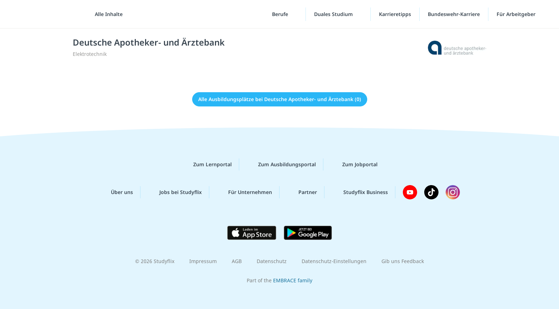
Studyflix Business (360, 192)
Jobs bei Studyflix (175, 192)
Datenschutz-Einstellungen (334, 261)
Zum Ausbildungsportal (281, 164)
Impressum (203, 261)
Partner (302, 192)
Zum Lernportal (207, 164)
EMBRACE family (292, 280)
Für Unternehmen (244, 192)
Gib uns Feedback (402, 261)
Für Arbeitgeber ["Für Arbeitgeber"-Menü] (517, 14)
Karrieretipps (395, 14)
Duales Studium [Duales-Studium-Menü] (334, 14)
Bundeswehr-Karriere (454, 14)
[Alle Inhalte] (106, 14)
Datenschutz (272, 261)
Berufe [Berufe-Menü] (280, 14)
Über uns (116, 192)
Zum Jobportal (354, 164)
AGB (237, 261)
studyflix (47, 14)
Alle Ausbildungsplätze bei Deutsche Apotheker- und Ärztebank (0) (279, 99)
